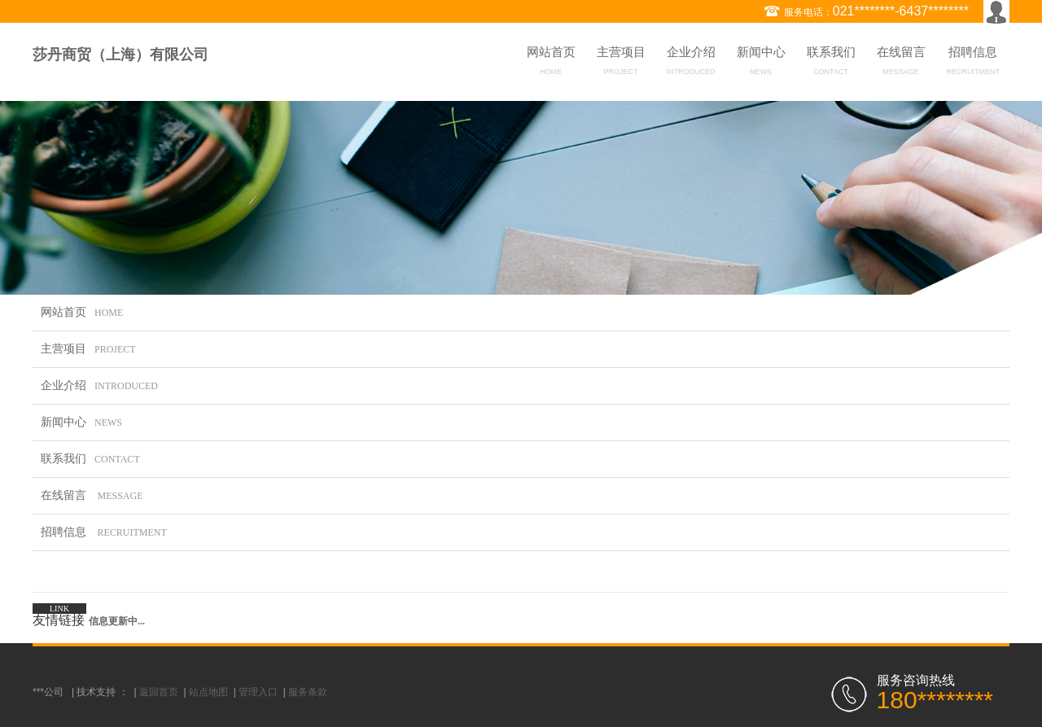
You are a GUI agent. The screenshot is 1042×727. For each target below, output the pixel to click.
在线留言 (901, 63)
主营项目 (621, 63)
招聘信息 (973, 63)
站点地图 (208, 692)
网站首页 (551, 63)
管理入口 (258, 692)
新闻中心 (761, 63)
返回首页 (158, 692)
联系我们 (831, 63)
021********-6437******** (901, 11)
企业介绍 (691, 63)
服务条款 (307, 692)
